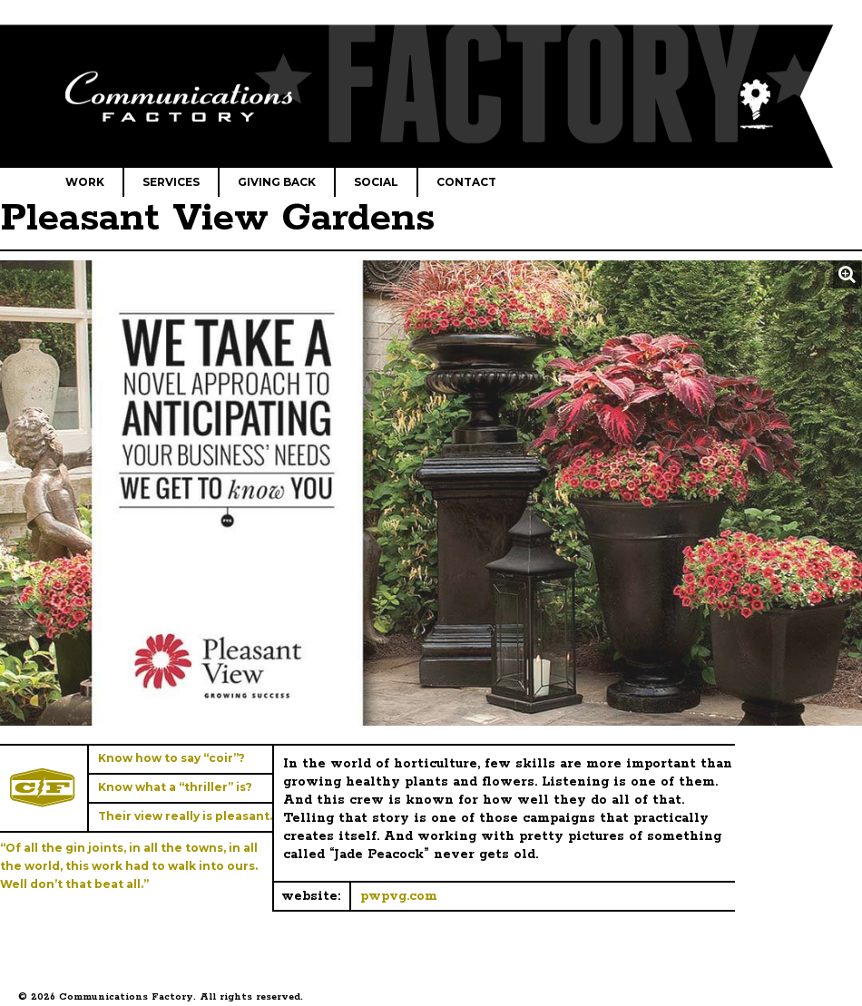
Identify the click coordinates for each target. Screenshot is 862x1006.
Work (84, 182)
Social (376, 182)
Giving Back (277, 182)
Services (171, 182)
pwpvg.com (398, 896)
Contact (466, 182)
